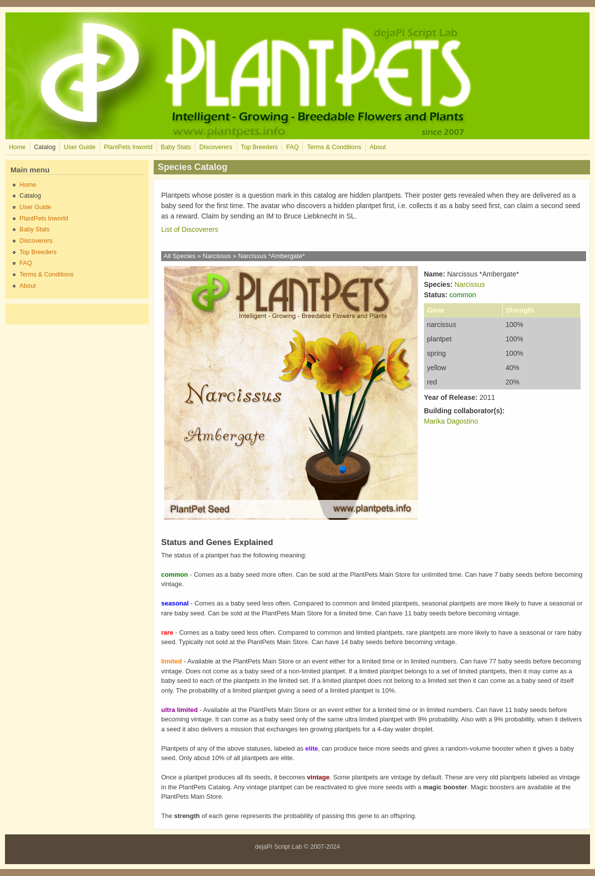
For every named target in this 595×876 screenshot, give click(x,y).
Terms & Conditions (334, 147)
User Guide (80, 147)
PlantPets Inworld (128, 147)
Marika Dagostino (451, 421)
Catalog (44, 147)
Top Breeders (259, 147)
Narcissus (217, 256)
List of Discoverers (189, 229)
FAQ (292, 147)
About (377, 147)
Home (17, 147)
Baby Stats (176, 147)
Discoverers (215, 147)
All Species (179, 256)
